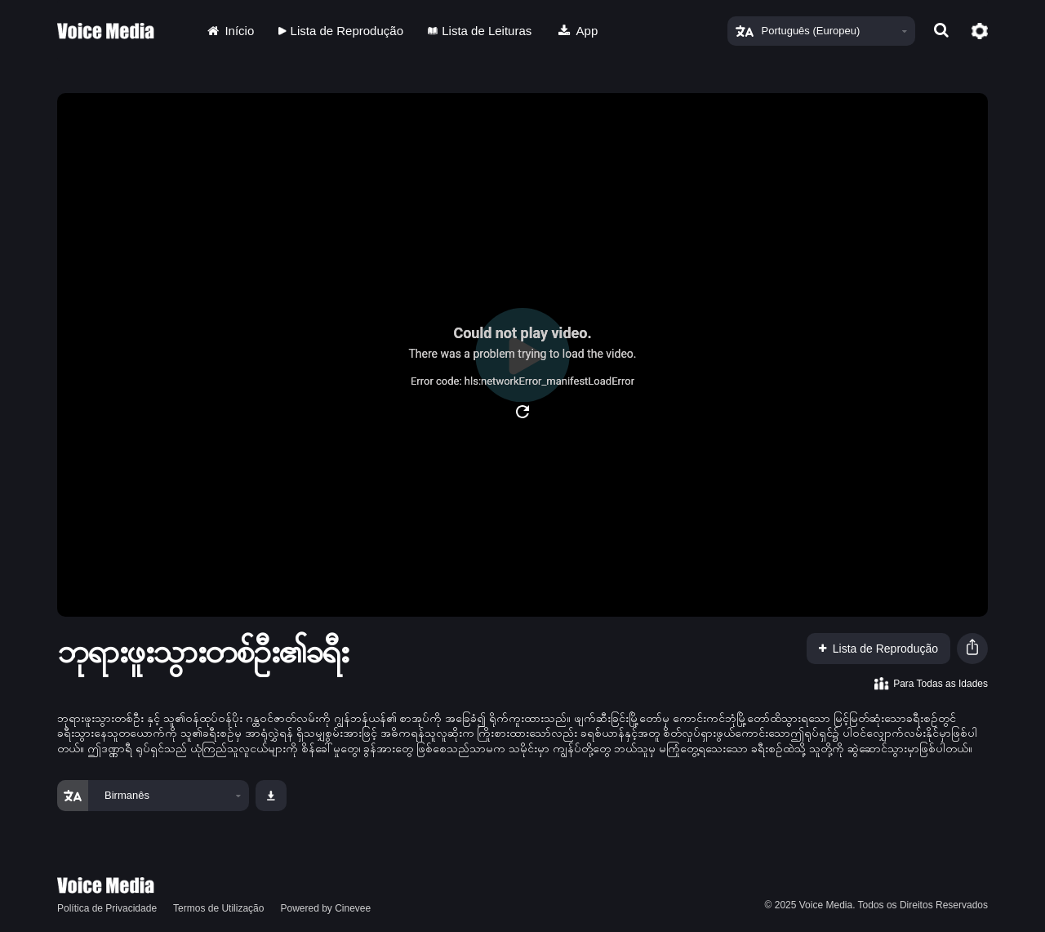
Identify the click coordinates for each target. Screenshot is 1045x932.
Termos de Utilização (218, 908)
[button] (972, 649)
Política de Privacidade (107, 908)
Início (229, 31)
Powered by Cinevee (325, 908)
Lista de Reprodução (340, 31)
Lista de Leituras (479, 31)
